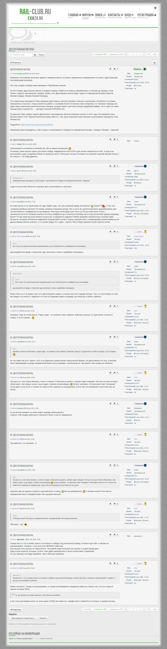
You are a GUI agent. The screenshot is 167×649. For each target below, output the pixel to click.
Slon (18, 311)
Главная (74, 15)
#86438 (13, 202)
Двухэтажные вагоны (21, 49)
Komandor (20, 408)
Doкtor (42, 638)
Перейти (43, 618)
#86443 (13, 266)
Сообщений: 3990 (100, 54)
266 (148, 54)
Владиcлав (21, 74)
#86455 (13, 342)
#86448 (13, 311)
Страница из (116, 54)
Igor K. (19, 171)
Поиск (41, 55)
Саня (19, 202)
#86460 (13, 408)
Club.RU (35, 11)
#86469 (13, 509)
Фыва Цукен (21, 236)
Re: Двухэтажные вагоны (21, 140)
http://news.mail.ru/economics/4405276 (37, 125)
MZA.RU (35, 18)
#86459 (13, 377)
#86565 (13, 568)
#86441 (13, 236)
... (144, 54)
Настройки (87, 609)
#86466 (13, 439)
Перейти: (13, 614)
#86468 (13, 470)
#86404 (13, 74)
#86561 (13, 539)
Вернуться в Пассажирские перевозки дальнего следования (32, 624)
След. (155, 54)
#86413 (13, 144)
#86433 (13, 171)
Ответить (15, 63)
